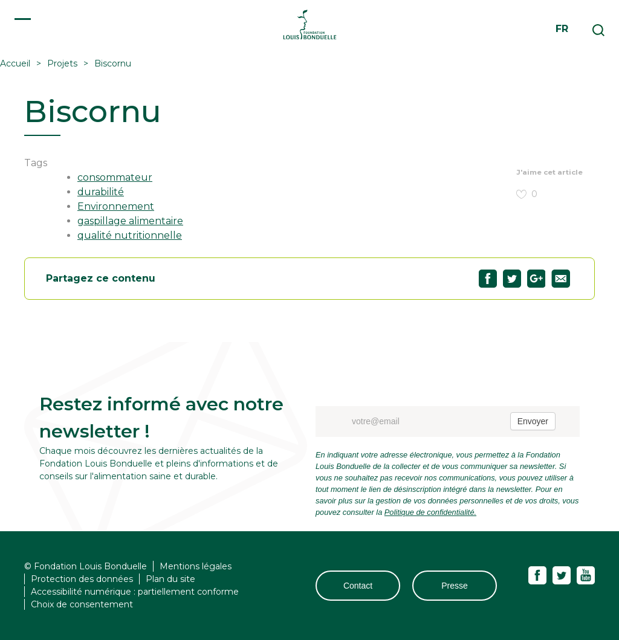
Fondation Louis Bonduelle (309, 24)
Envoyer (532, 421)
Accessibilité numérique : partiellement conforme (135, 591)
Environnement (115, 206)
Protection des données (82, 579)
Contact (357, 585)
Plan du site (170, 579)
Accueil (15, 63)
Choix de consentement (82, 604)
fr (562, 28)
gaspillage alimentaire (130, 221)
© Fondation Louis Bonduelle (85, 566)
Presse (454, 585)
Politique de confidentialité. (430, 512)
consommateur (114, 177)
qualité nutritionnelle (129, 235)
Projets (62, 63)
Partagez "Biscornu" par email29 (560, 279)
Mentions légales (196, 566)
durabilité (100, 192)
